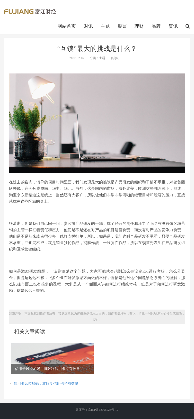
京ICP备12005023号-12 (103, 410)
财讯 (88, 26)
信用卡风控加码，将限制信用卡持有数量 (46, 384)
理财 (139, 26)
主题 (105, 26)
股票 (122, 26)
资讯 (173, 26)
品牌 (156, 26)
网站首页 (66, 26)
